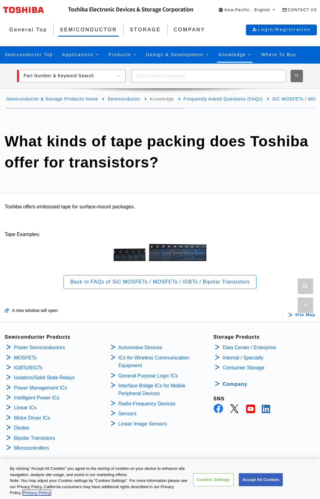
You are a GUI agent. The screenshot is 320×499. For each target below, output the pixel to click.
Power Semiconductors (39, 347)
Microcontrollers (31, 448)
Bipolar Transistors (34, 438)
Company (235, 384)
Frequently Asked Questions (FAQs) (223, 98)
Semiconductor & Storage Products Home (52, 98)
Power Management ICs (40, 387)
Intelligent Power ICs (37, 397)
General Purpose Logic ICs (148, 375)
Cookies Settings (213, 482)
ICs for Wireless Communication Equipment (153, 361)
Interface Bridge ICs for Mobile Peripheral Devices (151, 389)
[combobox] (209, 76)
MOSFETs (25, 357)
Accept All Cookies (260, 482)
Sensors (127, 413)
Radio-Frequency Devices (147, 403)
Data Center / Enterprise (249, 347)
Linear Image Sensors (142, 423)
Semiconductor (124, 98)
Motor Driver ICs (32, 418)
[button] (247, 10)
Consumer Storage (243, 367)
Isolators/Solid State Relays (44, 377)
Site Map (305, 315)
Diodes (21, 427)
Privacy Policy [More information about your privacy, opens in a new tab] (36, 495)
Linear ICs (25, 407)
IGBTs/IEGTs (28, 367)
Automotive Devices (140, 347)
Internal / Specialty (243, 357)
